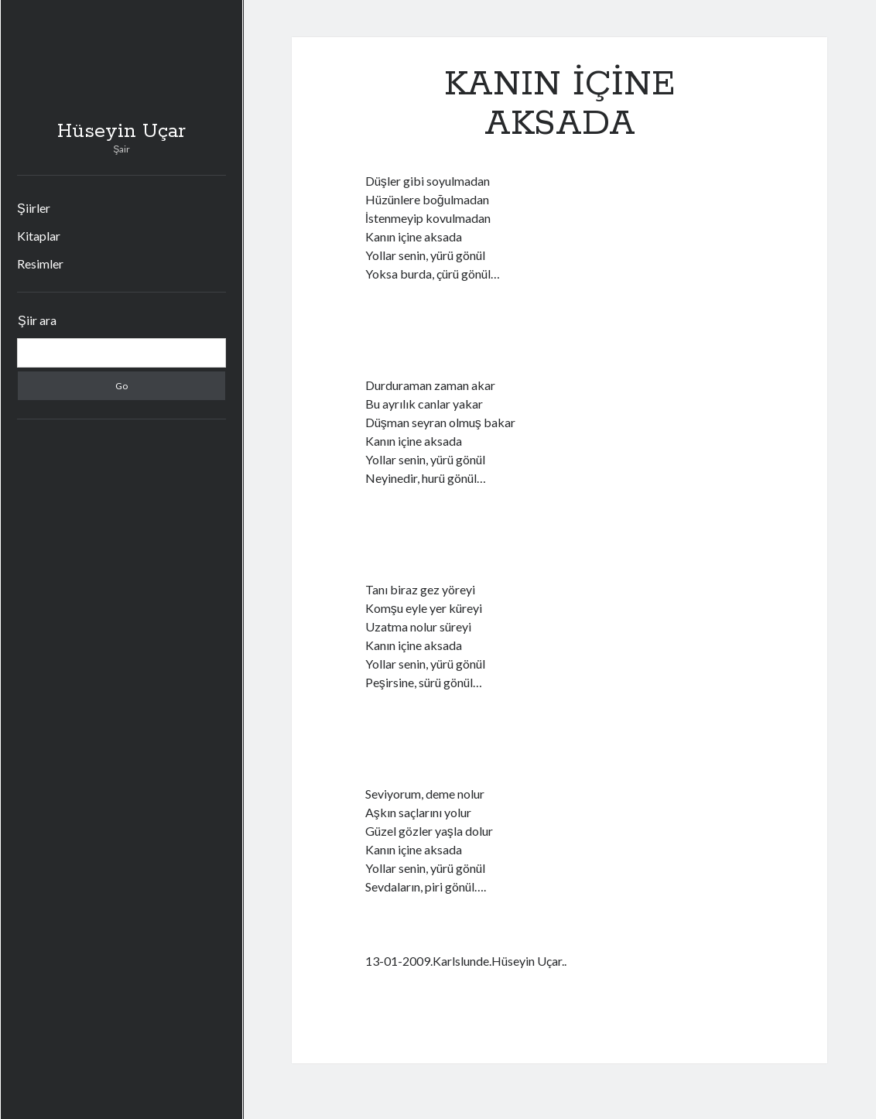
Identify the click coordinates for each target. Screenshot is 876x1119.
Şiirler (33, 207)
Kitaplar (38, 235)
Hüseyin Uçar (121, 131)
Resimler (40, 263)
